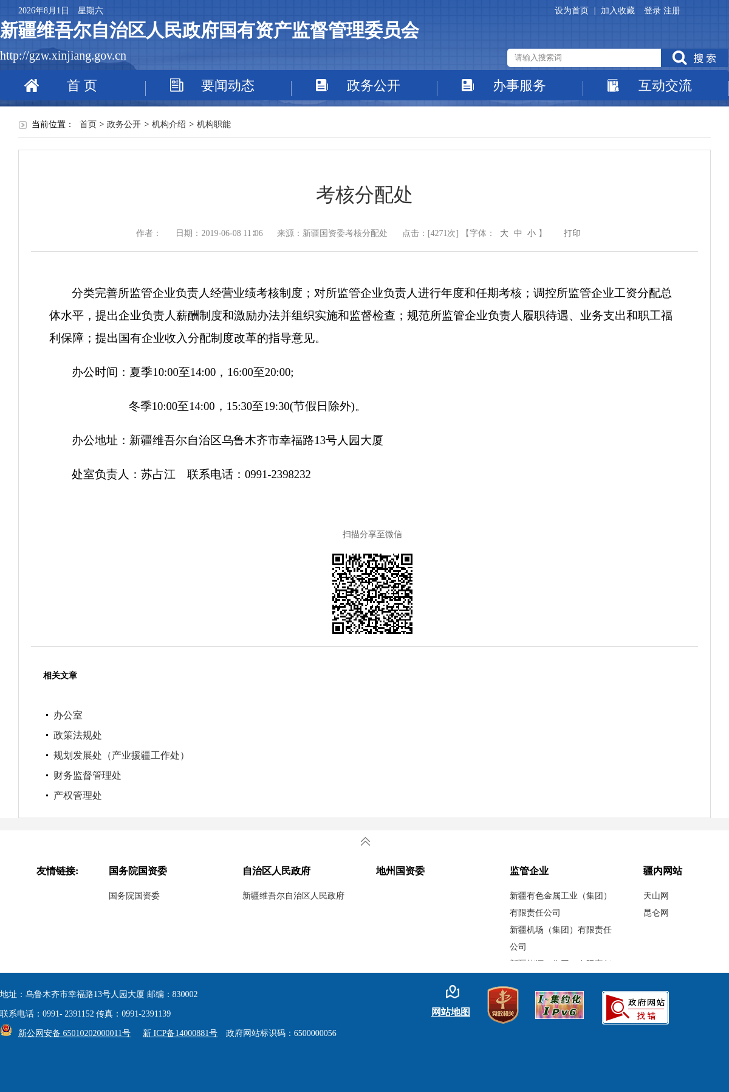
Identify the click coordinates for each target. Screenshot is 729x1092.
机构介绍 (169, 124)
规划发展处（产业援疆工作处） (121, 755)
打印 (572, 233)
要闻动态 (228, 85)
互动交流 (665, 85)
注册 (671, 10)
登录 (653, 10)
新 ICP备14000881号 (180, 1033)
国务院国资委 (134, 895)
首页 (88, 124)
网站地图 (450, 1012)
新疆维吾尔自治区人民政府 (293, 895)
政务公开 (373, 85)
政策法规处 (77, 735)
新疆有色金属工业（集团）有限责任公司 (561, 904)
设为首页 (573, 10)
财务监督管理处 (87, 775)
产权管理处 (77, 795)
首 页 (82, 85)
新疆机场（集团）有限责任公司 (561, 938)
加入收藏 (618, 10)
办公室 (68, 715)
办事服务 (519, 85)
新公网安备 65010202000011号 (71, 1033)
